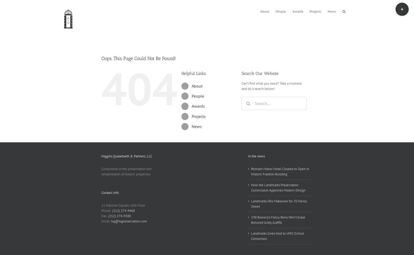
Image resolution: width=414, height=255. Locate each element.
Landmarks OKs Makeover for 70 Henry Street (279, 204)
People (198, 96)
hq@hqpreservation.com (129, 221)
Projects (199, 116)
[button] (344, 11)
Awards (198, 106)
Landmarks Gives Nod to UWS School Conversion (277, 236)
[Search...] (274, 103)
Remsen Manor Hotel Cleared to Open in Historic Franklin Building (280, 171)
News (197, 126)
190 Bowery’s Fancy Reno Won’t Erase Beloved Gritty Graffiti (278, 220)
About (197, 86)
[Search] (248, 103)
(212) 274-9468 (123, 210)
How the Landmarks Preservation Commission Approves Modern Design (278, 188)
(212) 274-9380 (119, 216)
